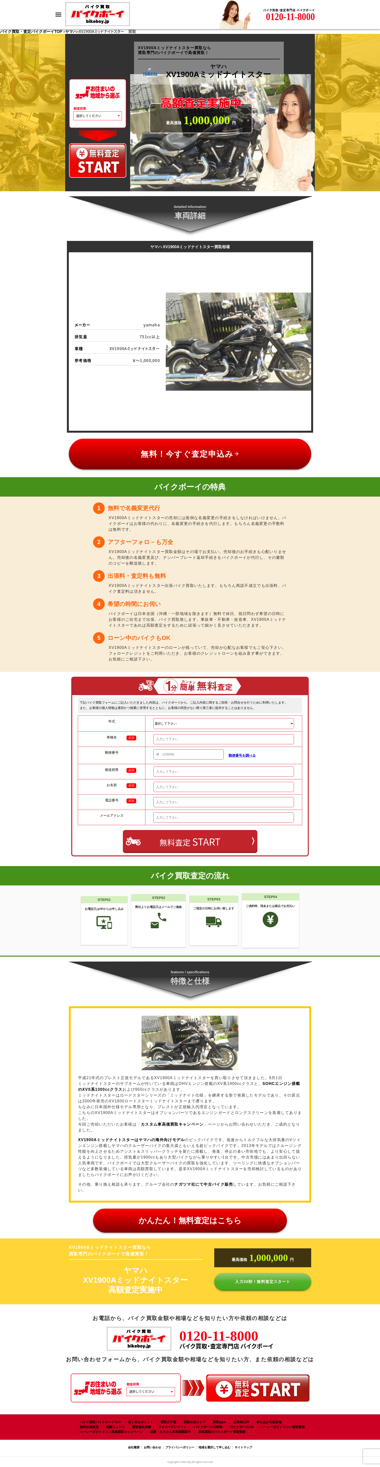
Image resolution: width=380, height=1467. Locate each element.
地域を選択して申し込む (214, 1447)
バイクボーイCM (241, 1427)
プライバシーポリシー (179, 1447)
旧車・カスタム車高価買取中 (170, 1432)
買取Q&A (219, 1422)
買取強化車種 (141, 1427)
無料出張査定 (89, 1427)
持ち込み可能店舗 (269, 1422)
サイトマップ (243, 1447)
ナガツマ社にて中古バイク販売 (203, 1184)
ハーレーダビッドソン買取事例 (283, 1427)
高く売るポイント (140, 1422)
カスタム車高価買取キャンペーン (172, 1124)
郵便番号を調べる (242, 755)
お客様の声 (241, 1422)
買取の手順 (168, 1422)
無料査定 (190, 841)
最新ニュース (115, 1427)
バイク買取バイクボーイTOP (100, 1422)
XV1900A (131, 1140)
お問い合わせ (152, 1447)
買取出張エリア (194, 1422)
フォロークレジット (172, 1427)
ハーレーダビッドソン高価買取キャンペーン (111, 1432)
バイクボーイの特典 (208, 1427)
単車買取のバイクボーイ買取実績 (221, 1432)
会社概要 (134, 1447)
